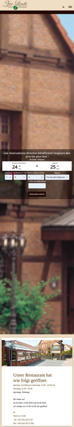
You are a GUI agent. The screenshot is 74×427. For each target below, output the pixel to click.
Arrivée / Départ (37, 159)
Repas (57, 172)
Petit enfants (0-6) (35, 172)
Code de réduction (37, 181)
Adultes (8, 172)
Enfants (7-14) (20, 172)
